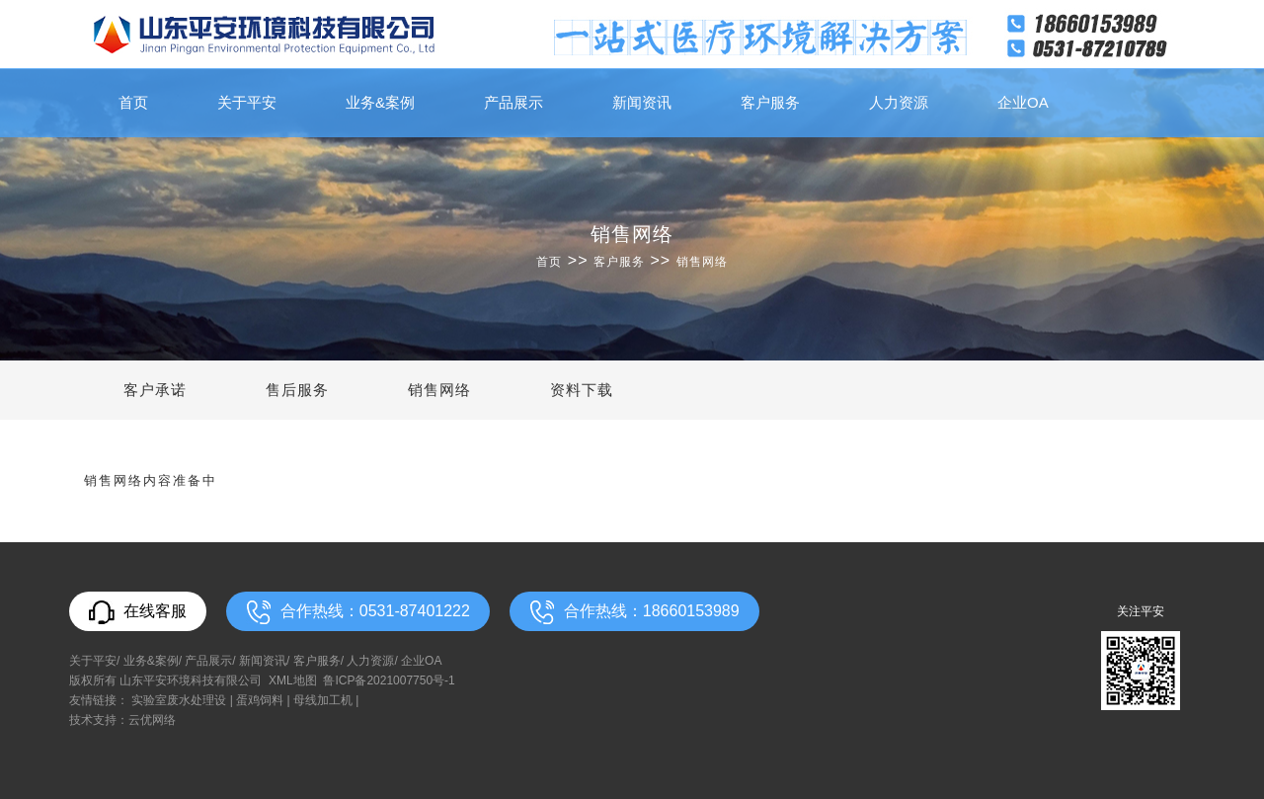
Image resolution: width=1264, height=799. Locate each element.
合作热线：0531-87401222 (358, 612)
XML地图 (293, 680)
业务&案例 (380, 102)
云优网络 (152, 720)
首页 (133, 102)
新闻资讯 (642, 102)
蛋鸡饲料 (259, 700)
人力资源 (898, 102)
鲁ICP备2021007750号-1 (388, 680)
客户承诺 (155, 389)
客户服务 (770, 102)
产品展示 (513, 102)
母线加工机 (323, 700)
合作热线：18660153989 (634, 612)
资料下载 (581, 389)
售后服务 (297, 389)
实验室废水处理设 (178, 700)
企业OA (1023, 102)
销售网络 (702, 262)
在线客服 (138, 612)
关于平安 (246, 102)
